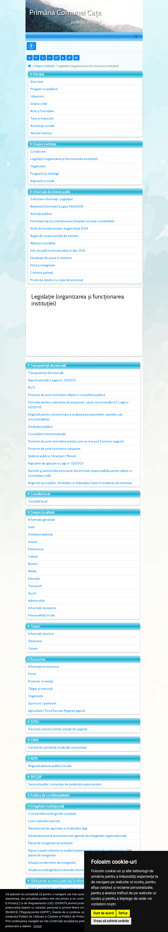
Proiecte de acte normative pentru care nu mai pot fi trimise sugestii (76, 441)
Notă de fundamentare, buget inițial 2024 (59, 228)
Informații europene (42, 608)
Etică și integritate (42, 265)
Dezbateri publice (40, 427)
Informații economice (43, 666)
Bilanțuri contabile (42, 243)
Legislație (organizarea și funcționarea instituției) (64, 159)
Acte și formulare (42, 111)
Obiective (35, 641)
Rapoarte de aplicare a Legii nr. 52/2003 (55, 463)
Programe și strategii (44, 173)
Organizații (35, 696)
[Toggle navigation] (136, 37)
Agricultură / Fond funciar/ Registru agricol (56, 711)
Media (32, 571)
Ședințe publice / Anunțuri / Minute (52, 456)
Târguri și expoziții (40, 689)
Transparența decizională (45, 373)
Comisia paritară (41, 273)
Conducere (38, 151)
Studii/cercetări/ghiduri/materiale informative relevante (66, 870)
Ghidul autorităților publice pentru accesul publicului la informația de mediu (80, 888)
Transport (35, 586)
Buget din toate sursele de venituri (54, 236)
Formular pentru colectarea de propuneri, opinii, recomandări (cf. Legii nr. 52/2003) (78, 404)
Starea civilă (38, 104)
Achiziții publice (41, 214)
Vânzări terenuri (41, 133)
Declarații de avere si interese (51, 258)
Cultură (33, 556)
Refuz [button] (123, 913)
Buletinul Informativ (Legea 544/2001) (56, 206)
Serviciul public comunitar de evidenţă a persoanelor (65, 784)
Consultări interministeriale (47, 434)
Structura (36, 82)
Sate (31, 527)
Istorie (32, 542)
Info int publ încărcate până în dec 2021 (57, 250)
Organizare (38, 166)
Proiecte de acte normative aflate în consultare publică (66, 395)
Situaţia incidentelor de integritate (52, 863)
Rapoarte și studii (42, 181)
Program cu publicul (43, 89)
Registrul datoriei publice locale (49, 766)
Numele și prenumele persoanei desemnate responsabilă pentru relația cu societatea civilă (80, 473)
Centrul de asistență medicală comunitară (57, 747)
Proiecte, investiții (40, 681)
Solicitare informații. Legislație (51, 199)
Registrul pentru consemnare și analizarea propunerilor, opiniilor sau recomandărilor (75, 416)
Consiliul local (37, 501)
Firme (32, 674)
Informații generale (41, 520)
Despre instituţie (44, 66)
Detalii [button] (37, 926)
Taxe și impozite (42, 118)
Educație (34, 578)
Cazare (33, 648)
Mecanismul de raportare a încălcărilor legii (57, 828)
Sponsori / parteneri (42, 703)
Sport (32, 593)
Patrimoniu (35, 549)
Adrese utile (36, 601)
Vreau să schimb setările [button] (111, 921)
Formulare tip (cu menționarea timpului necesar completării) (72, 221)
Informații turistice (41, 634)
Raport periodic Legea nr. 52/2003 (52, 380)
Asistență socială (42, 126)
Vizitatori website (40, 534)
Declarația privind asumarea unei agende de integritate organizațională (77, 836)
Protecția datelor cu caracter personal (56, 280)
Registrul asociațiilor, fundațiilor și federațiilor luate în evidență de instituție (80, 483)
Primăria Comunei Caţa (65, 12)
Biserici (33, 564)
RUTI (31, 387)
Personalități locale (41, 615)
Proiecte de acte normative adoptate (54, 449)
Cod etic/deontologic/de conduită (52, 814)
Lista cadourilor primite (44, 821)
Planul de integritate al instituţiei (50, 843)
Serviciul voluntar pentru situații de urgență (57, 729)
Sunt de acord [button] (103, 913)
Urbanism (37, 96)
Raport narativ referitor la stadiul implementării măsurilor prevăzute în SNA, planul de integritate (80, 852)
